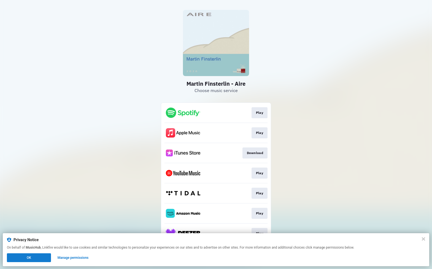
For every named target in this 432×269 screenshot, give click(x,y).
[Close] (423, 239)
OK (29, 258)
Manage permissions (73, 258)
